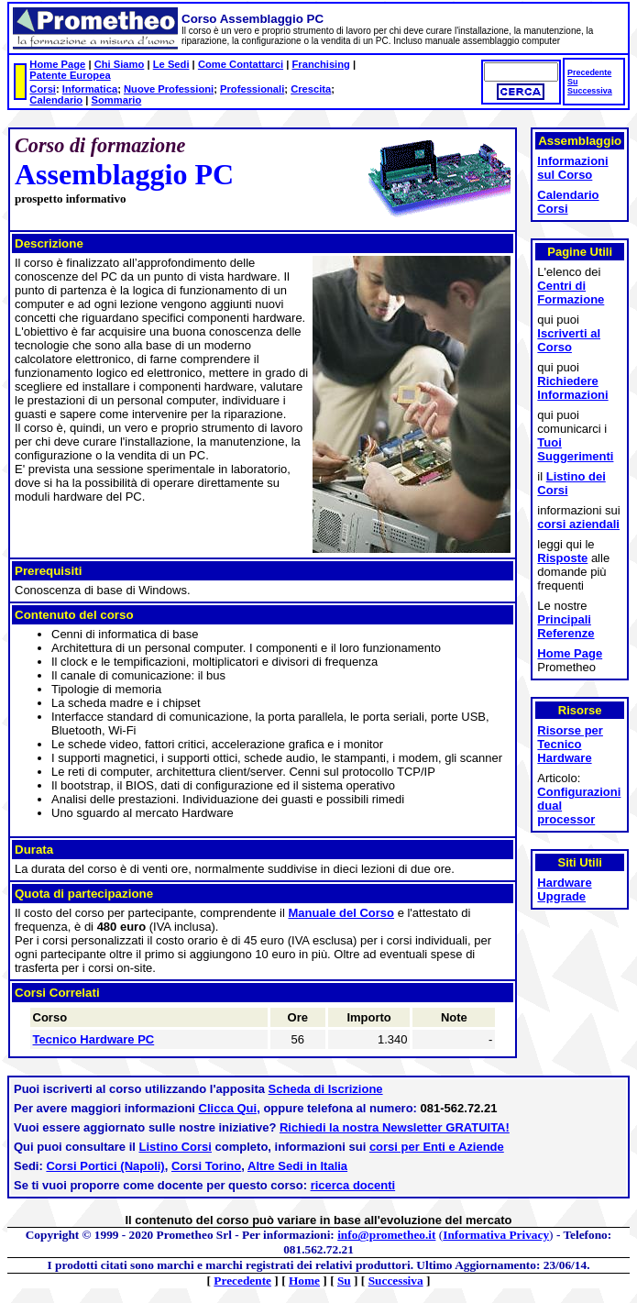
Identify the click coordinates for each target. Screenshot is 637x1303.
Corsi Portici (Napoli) (105, 1166)
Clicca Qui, (229, 1108)
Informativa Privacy (496, 1235)
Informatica (89, 88)
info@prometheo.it (386, 1235)
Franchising (320, 64)
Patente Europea (69, 75)
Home (304, 1280)
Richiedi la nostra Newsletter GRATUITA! (395, 1127)
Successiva (589, 90)
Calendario (55, 99)
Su (572, 81)
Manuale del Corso (341, 913)
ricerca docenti (353, 1185)
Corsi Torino (206, 1166)
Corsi (42, 88)
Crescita (311, 88)
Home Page (57, 64)
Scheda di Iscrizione (326, 1089)
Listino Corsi (175, 1147)
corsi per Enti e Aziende (436, 1147)
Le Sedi (171, 64)
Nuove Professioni (169, 88)
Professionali (252, 88)
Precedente (589, 72)
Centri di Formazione (570, 292)
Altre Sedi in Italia (297, 1166)
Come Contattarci (240, 64)
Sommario (117, 99)
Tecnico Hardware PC (94, 1039)
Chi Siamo (119, 64)
